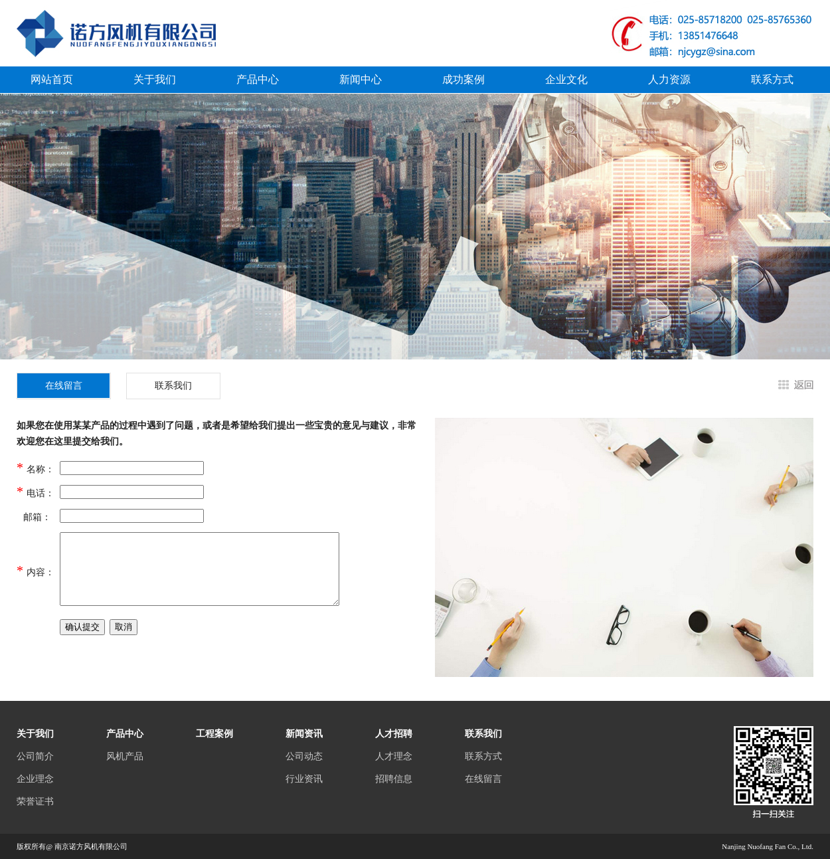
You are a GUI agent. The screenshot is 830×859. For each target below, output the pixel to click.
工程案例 (214, 734)
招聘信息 (393, 779)
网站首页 (52, 79)
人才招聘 (393, 734)
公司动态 (304, 756)
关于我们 (154, 79)
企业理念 (35, 779)
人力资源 (669, 79)
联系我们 (173, 386)
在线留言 (483, 779)
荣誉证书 (35, 802)
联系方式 (772, 79)
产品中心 (257, 79)
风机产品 (124, 756)
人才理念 (393, 756)
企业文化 (566, 79)
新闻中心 (360, 79)
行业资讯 (304, 779)
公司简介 (35, 756)
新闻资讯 (304, 734)
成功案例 (463, 79)
